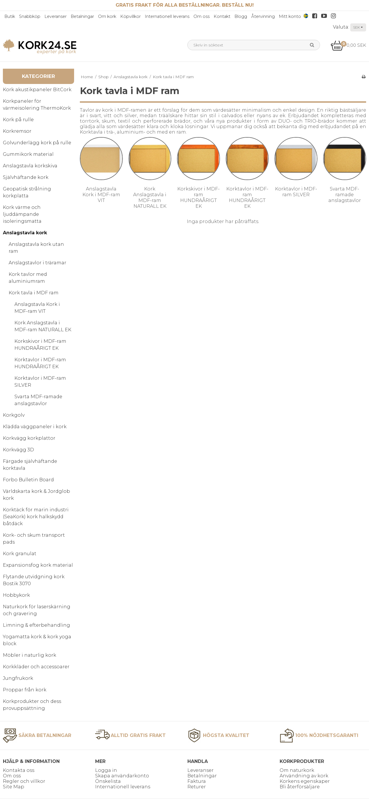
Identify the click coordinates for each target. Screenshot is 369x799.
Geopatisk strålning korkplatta (27, 192)
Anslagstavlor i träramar (37, 262)
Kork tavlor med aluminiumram (28, 278)
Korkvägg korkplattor (29, 438)
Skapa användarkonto (122, 776)
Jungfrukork (18, 678)
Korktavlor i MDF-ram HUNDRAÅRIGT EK (40, 363)
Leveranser (55, 16)
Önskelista (108, 781)
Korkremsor (17, 131)
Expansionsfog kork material (38, 565)
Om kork (107, 16)
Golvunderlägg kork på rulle (37, 142)
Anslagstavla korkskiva (30, 166)
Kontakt (222, 16)
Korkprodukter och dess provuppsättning (32, 705)
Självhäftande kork (25, 177)
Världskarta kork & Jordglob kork (36, 495)
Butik (9, 16)
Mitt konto (290, 16)
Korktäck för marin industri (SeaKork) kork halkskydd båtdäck (36, 516)
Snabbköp (29, 16)
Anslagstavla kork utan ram (36, 248)
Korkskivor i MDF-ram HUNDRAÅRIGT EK (40, 344)
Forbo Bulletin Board (28, 479)
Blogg (240, 16)
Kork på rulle (18, 119)
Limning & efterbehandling (36, 625)
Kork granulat (19, 553)
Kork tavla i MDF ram (34, 292)
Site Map (13, 786)
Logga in (106, 770)
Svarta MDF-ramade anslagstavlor (38, 400)
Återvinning (263, 16)
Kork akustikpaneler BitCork (37, 89)
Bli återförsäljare (300, 786)
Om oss (201, 16)
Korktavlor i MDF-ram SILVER (40, 381)
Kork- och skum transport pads (34, 538)
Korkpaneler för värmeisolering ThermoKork (37, 104)
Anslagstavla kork (25, 232)
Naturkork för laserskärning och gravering (36, 610)
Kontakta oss (18, 770)
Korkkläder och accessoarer (36, 666)
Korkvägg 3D (18, 449)
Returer (196, 786)
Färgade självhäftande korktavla (30, 465)
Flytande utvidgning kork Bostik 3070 (34, 580)
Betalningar (82, 16)
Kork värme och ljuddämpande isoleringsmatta (22, 214)
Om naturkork (297, 770)
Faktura (196, 781)
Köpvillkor (130, 16)
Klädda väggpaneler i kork (35, 426)
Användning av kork (304, 776)
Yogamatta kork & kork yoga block (37, 640)
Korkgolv (14, 415)
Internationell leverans (167, 16)
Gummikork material (28, 154)
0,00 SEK (348, 45)
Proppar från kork (24, 690)
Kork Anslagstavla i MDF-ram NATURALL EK (42, 326)
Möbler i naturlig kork (29, 655)
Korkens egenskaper (305, 781)
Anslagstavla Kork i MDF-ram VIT (37, 308)
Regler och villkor (24, 781)
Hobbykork (16, 595)
